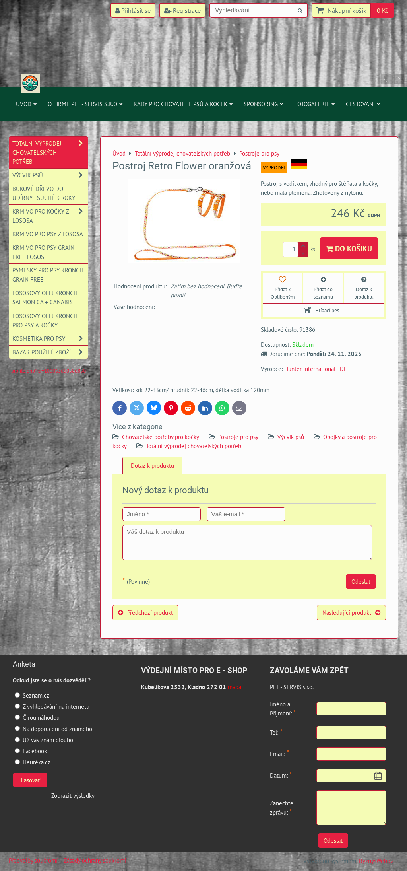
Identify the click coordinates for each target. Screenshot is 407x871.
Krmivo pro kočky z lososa (50, 216)
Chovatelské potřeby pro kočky (160, 437)
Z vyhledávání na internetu (52, 706)
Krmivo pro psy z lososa (47, 234)
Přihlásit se (133, 10)
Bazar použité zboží (50, 352)
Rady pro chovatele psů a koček (183, 104)
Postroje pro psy (238, 437)
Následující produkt (351, 612)
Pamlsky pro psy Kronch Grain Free (47, 274)
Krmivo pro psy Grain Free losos (43, 252)
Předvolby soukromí (33, 860)
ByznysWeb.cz (376, 861)
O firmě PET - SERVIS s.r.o (85, 104)
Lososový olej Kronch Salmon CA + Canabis (45, 297)
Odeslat (360, 581)
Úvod (26, 104)
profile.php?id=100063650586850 (48, 370)
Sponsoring (264, 104)
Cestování (363, 104)
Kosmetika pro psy (50, 338)
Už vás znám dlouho (44, 740)
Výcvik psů (290, 437)
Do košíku (349, 248)
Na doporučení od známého (53, 729)
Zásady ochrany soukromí (95, 860)
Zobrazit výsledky (73, 795)
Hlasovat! (30, 780)
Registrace (182, 10)
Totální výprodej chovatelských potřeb (193, 446)
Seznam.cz (32, 695)
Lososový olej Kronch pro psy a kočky (45, 320)
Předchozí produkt (145, 612)
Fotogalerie (314, 104)
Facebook (31, 751)
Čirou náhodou (37, 717)
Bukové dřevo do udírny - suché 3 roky (43, 193)
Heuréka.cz (32, 762)
